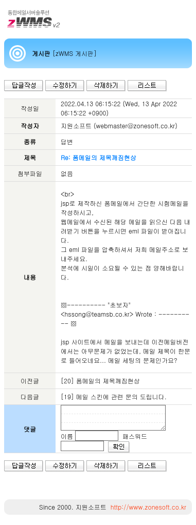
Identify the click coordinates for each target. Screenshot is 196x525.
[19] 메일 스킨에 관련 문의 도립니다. (114, 396)
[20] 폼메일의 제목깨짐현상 (100, 380)
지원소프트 (76, 125)
